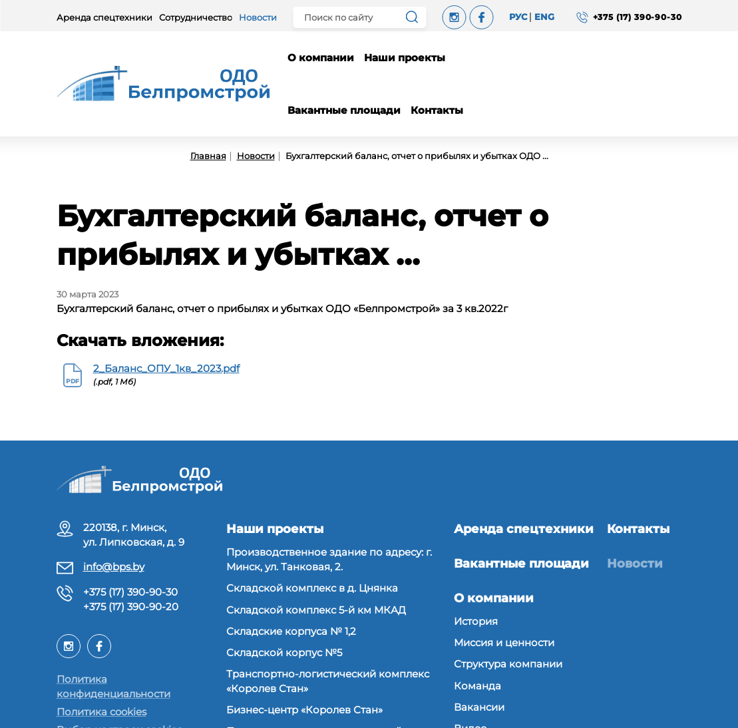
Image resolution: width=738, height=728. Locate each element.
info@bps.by (113, 566)
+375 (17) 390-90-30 (130, 592)
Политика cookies (101, 711)
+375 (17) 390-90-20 (130, 606)
